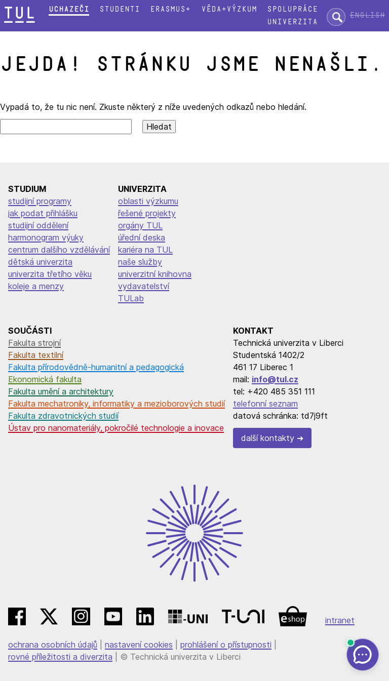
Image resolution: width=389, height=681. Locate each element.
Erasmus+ (170, 9)
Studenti (119, 9)
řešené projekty (147, 213)
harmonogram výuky (46, 237)
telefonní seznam (265, 403)
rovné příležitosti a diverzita (60, 657)
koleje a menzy (36, 286)
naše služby (140, 262)
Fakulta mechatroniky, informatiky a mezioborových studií (116, 403)
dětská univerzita (40, 262)
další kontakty (267, 438)
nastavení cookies (139, 644)
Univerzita (292, 22)
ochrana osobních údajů (52, 644)
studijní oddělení (38, 225)
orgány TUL (140, 225)
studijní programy (39, 201)
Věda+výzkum (229, 9)
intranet (340, 620)
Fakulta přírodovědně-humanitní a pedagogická (96, 367)
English (367, 15)
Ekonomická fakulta (45, 379)
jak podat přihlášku (42, 213)
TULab (131, 298)
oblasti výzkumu (148, 201)
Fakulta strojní (34, 343)
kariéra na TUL (145, 250)
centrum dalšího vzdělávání (59, 250)
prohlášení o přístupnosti (225, 644)
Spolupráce (292, 9)
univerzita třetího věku (50, 274)
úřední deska (141, 237)
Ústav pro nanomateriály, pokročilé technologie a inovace (116, 428)
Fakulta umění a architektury (60, 391)
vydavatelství (143, 286)
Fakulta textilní (35, 355)
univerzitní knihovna (154, 274)
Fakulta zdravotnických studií (63, 416)
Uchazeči (69, 9)
